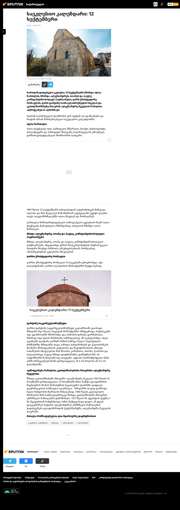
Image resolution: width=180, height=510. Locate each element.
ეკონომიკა (91, 452)
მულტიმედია (172, 452)
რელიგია (55, 423)
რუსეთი (159, 452)
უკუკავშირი (70, 481)
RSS (93, 477)
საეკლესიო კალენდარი (38, 423)
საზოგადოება (68, 423)
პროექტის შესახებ (12, 477)
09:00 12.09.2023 (34, 25)
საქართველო (82, 423)
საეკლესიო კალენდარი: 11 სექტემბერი (60, 310)
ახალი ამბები (50, 452)
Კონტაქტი (29, 477)
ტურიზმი (148, 452)
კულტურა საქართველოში (128, 452)
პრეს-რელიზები (80, 477)
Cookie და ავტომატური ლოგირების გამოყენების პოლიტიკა (32, 481)
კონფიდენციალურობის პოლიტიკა (116, 477)
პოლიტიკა (78, 452)
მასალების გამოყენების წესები (53, 477)
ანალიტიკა (65, 452)
